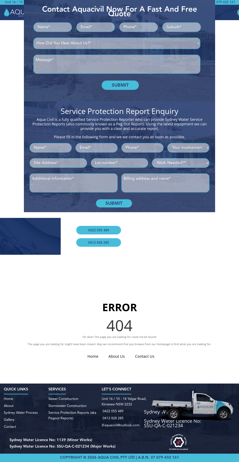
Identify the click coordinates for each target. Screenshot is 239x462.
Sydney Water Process (21, 412)
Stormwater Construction (67, 406)
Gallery (8, 417)
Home (92, 356)
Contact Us (144, 356)
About (8, 406)
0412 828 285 (96, 236)
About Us (116, 356)
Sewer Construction (63, 401)
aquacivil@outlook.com (120, 422)
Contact (9, 423)
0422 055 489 (97, 227)
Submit (120, 85)
